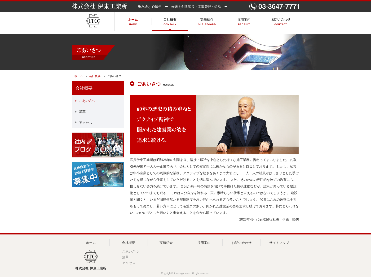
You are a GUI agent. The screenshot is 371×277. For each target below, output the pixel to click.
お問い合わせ (242, 243)
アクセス (85, 123)
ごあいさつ (87, 101)
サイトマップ (279, 243)
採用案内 (204, 243)
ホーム (78, 76)
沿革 (82, 112)
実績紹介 (166, 243)
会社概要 (95, 76)
